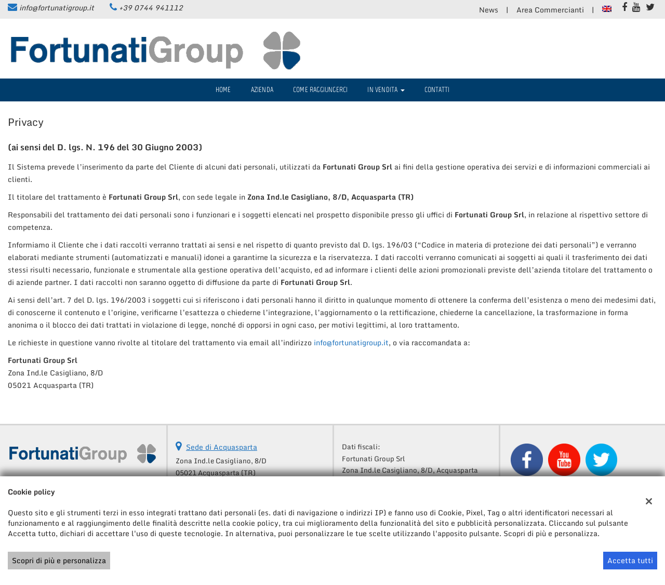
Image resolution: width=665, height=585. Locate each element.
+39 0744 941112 (151, 8)
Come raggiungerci (320, 89)
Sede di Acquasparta (221, 447)
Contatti (437, 89)
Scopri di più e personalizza (59, 560)
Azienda (262, 89)
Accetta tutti (630, 560)
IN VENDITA (385, 89)
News (488, 10)
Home (223, 89)
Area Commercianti (550, 10)
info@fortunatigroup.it (56, 8)
